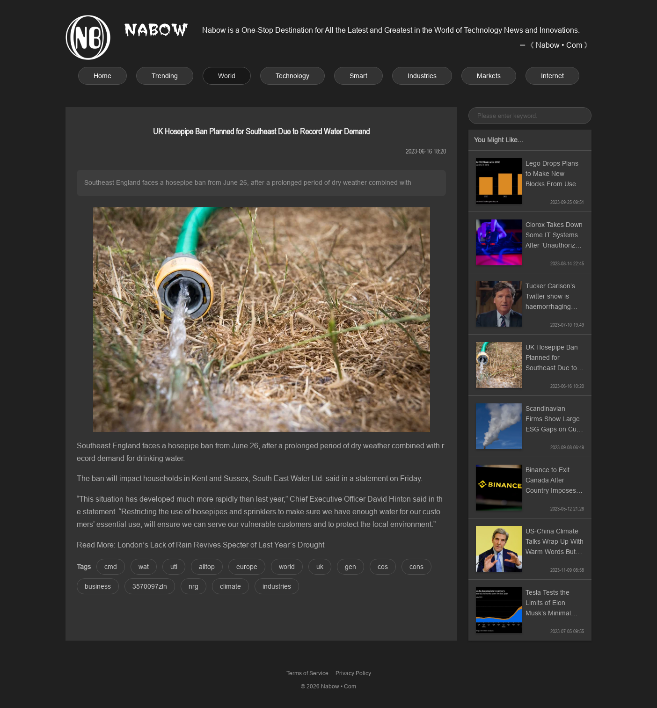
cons (416, 566)
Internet (552, 76)
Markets (489, 76)
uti (173, 566)
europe (246, 566)
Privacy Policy (353, 673)
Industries (422, 76)
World (226, 76)
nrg (193, 586)
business (98, 586)
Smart (358, 76)
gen (350, 566)
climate (230, 586)
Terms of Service (307, 673)
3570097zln (149, 586)
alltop (207, 566)
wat (144, 566)
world (287, 566)
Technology (292, 76)
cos (383, 566)
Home (102, 76)
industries (277, 586)
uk (319, 566)
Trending (165, 76)
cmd (110, 566)
